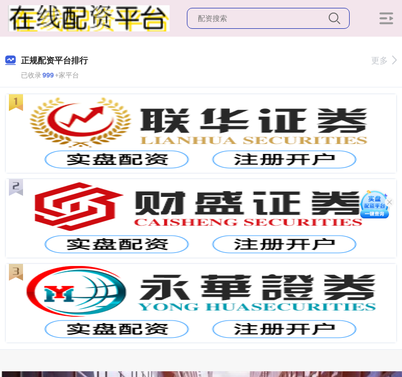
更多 (384, 60)
